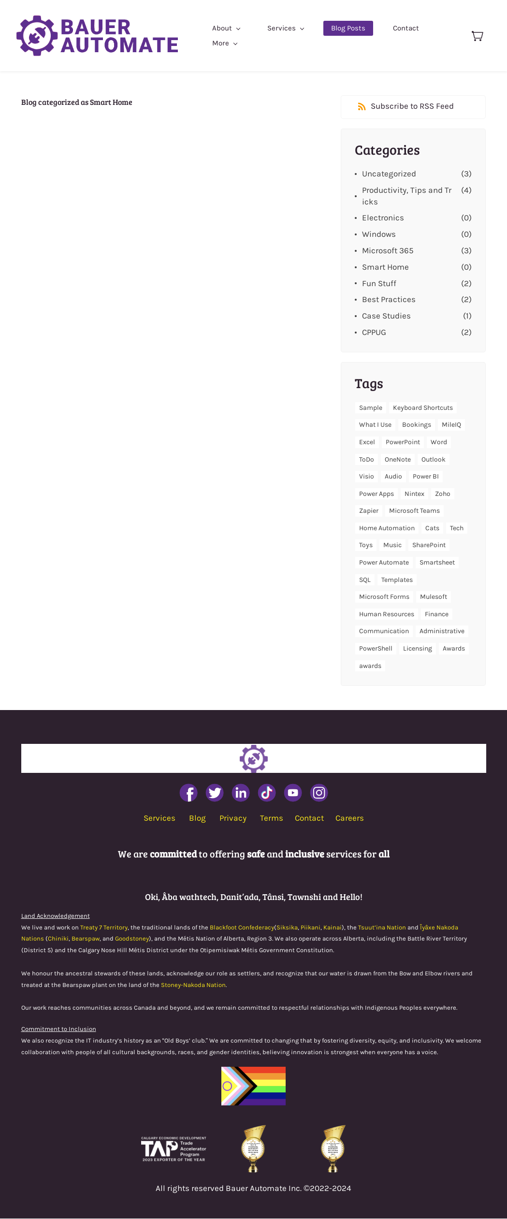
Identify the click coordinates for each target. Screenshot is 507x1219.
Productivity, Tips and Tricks (406, 195)
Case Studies (386, 316)
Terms (271, 818)
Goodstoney (132, 939)
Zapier (368, 511)
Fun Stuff (379, 283)
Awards (454, 649)
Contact (309, 818)
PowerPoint (403, 442)
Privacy (232, 818)
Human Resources (386, 614)
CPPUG (374, 332)
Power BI (426, 477)
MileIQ (451, 425)
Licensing (417, 649)
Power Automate (384, 563)
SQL (365, 580)
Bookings (416, 425)
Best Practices (389, 300)
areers (352, 818)
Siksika (287, 927)
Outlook (433, 459)
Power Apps (376, 494)
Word (439, 442)
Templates (397, 580)
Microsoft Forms (384, 597)
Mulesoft (433, 597)
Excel (367, 442)
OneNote (398, 459)
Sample (370, 408)
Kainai (332, 927)
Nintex (414, 494)
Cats (432, 528)
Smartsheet (437, 563)
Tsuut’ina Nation (382, 927)
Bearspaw (86, 939)
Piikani (310, 927)
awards (370, 666)
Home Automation (387, 528)
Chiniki (58, 939)
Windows (379, 234)
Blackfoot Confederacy (242, 927)
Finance (437, 614)
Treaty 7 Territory (104, 927)
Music (392, 545)
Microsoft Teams (414, 511)
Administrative (442, 631)
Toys (366, 545)
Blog (197, 818)
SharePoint (429, 545)
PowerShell (375, 649)
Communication (384, 631)
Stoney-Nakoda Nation (193, 984)
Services (159, 818)
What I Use (375, 425)
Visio (366, 477)
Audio (393, 477)
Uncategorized (389, 174)
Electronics (383, 218)
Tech (457, 528)
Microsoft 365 (388, 251)
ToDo (366, 459)
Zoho (442, 494)
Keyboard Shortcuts (423, 408)
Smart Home (385, 267)
